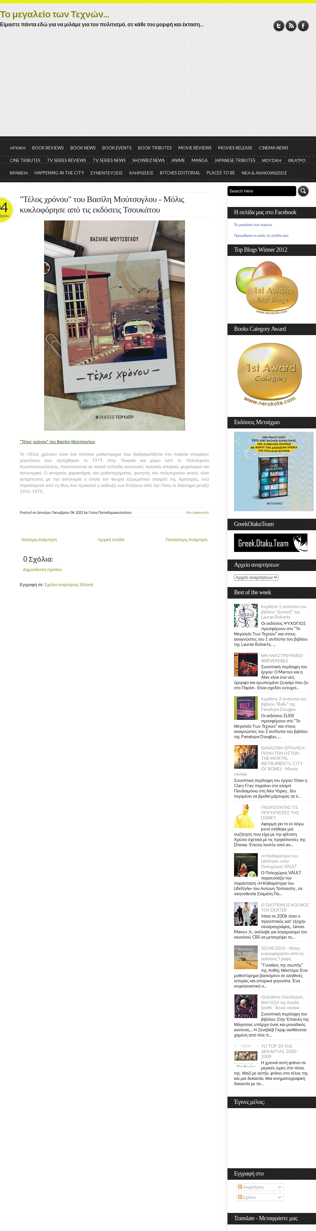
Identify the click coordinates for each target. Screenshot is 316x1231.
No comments (197, 512)
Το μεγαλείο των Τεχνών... (54, 13)
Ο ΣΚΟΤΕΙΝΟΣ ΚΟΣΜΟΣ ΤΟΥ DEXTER (285, 907)
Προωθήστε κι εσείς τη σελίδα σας (261, 236)
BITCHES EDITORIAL (180, 172)
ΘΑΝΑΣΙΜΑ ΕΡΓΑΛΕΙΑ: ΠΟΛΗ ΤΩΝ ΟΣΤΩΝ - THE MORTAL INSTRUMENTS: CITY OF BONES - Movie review (270, 761)
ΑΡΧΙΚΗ (18, 147)
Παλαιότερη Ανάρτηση (187, 539)
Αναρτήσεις (251, 1187)
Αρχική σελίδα (111, 539)
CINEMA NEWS (273, 147)
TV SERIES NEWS (109, 160)
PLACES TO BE (221, 172)
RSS (291, 26)
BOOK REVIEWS (48, 147)
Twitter (279, 26)
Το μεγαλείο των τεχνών (253, 225)
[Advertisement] (158, 87)
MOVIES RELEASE (235, 147)
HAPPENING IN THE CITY (59, 172)
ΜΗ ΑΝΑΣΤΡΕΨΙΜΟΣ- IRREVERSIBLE (282, 658)
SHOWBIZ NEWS (148, 160)
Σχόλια (246, 1197)
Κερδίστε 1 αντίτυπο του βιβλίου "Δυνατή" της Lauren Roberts (283, 612)
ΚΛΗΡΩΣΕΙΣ (141, 172)
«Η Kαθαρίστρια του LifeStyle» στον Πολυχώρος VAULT (279, 861)
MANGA (200, 160)
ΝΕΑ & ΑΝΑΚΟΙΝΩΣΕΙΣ (264, 172)
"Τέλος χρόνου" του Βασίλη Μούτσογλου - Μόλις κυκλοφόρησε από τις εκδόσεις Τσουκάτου (102, 204)
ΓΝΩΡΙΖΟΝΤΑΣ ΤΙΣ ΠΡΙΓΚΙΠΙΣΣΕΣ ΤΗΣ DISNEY (280, 812)
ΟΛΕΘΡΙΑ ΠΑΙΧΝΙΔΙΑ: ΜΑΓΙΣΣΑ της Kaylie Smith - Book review (282, 1002)
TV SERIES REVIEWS (66, 160)
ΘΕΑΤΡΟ (296, 160)
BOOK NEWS (83, 147)
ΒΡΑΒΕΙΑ (19, 172)
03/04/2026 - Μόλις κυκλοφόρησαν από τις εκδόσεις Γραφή (282, 953)
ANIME (178, 160)
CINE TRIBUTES (25, 160)
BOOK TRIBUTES (155, 147)
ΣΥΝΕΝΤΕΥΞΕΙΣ (107, 172)
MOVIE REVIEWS (195, 147)
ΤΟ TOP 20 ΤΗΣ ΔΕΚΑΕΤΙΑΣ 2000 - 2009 (280, 1051)
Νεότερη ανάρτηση (39, 539)
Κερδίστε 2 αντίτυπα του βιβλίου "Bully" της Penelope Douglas (283, 704)
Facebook (303, 26)
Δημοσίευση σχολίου (42, 569)
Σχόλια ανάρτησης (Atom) (68, 584)
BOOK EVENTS (117, 147)
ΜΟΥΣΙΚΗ (271, 160)
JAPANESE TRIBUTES (234, 160)
